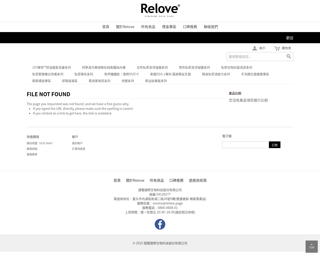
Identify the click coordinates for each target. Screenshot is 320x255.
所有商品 (148, 26)
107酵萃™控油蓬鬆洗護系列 (51, 67)
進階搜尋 (32, 154)
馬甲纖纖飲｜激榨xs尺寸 (121, 74)
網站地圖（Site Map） (40, 143)
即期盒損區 (70, 80)
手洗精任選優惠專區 (255, 74)
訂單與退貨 (78, 149)
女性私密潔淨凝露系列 (152, 67)
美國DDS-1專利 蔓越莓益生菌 (170, 74)
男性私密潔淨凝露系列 (194, 67)
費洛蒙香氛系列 (99, 80)
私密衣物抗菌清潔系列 (236, 67)
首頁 (105, 26)
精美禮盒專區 (41, 80)
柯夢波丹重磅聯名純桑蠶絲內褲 (104, 67)
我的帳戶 (77, 143)
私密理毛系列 (83, 74)
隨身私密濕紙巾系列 (216, 74)
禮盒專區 (169, 26)
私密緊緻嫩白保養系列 (47, 74)
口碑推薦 (190, 26)
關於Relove (125, 26)
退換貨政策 (198, 180)
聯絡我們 (211, 26)
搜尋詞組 (32, 149)
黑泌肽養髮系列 (156, 80)
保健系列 (128, 80)
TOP (312, 246)
